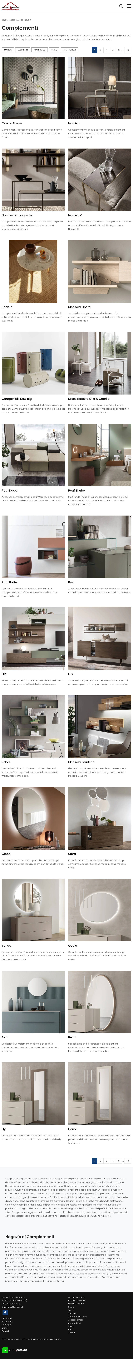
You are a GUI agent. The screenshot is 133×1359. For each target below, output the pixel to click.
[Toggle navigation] (129, 5)
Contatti (5, 1331)
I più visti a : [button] (69, 50)
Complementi (26, 20)
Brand (5, 1328)
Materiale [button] (39, 50)
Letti (70, 1329)
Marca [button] (7, 50)
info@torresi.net (15, 1307)
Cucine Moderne (76, 1297)
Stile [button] (54, 50)
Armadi (71, 1332)
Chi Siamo (7, 1318)
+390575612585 (12, 1303)
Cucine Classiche (76, 1300)
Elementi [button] (23, 50)
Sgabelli (72, 1313)
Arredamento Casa (77, 1316)
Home (4, 20)
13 (128, 50)
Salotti (71, 1326)
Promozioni (7, 1321)
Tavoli (71, 1310)
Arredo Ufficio (74, 1323)
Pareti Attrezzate (76, 1303)
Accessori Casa (13, 20)
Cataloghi (6, 1324)
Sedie (71, 1307)
